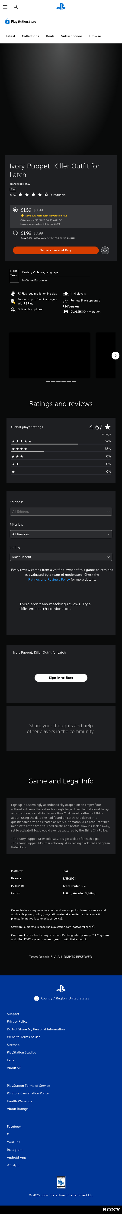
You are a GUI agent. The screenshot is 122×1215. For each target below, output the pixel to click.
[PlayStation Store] (21, 21)
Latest (10, 36)
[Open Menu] (5, 7)
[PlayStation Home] (61, 6)
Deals (50, 36)
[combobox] (61, 512)
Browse (95, 36)
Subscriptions (72, 36)
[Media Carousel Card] (49, 355)
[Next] (115, 355)
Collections (30, 36)
